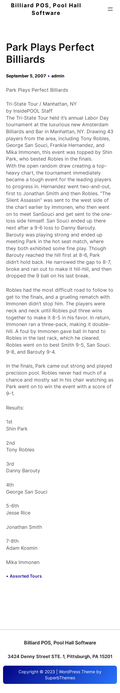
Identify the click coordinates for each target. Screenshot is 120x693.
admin (57, 75)
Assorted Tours (26, 576)
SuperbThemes (60, 677)
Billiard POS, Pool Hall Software (60, 643)
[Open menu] (110, 9)
